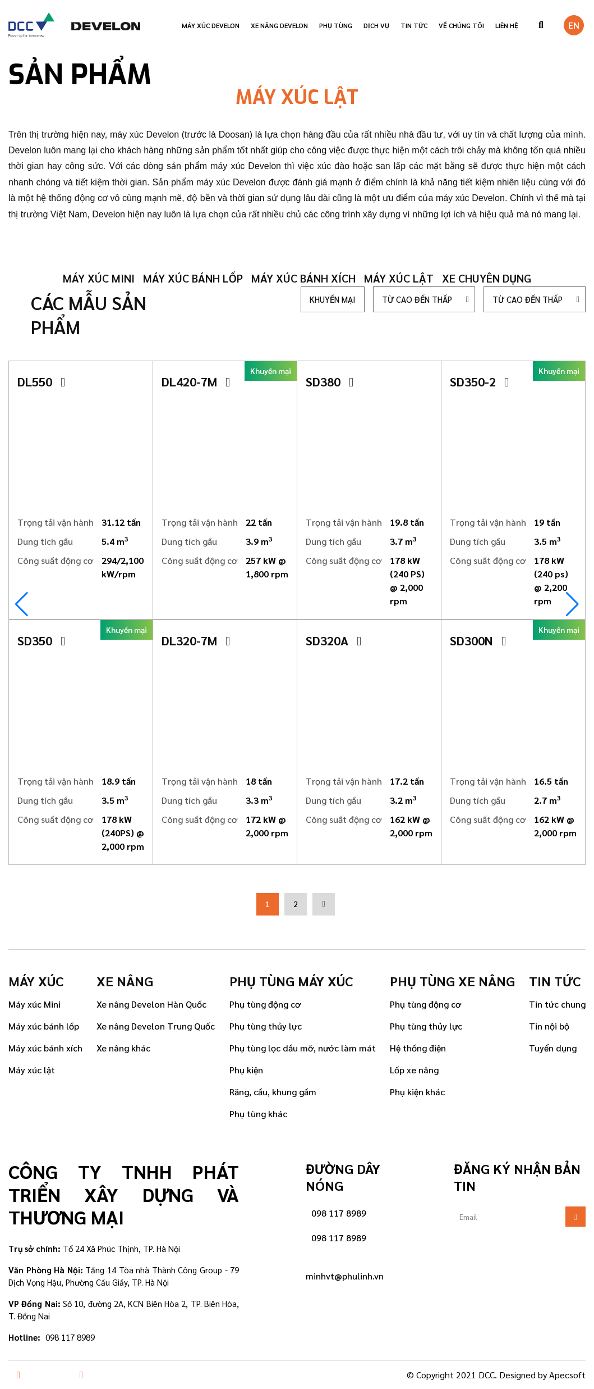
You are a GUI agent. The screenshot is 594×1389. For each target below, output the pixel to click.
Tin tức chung (557, 1004)
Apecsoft (567, 1375)
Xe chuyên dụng (486, 278)
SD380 (329, 381)
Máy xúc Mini (34, 1004)
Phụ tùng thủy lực (265, 1026)
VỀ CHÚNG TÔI (461, 25)
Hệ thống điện (418, 1048)
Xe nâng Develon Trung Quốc (155, 1026)
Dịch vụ (376, 25)
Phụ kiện (246, 1070)
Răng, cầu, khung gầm (272, 1091)
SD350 (41, 640)
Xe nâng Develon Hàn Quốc (151, 1004)
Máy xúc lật (399, 278)
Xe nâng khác (123, 1048)
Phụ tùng (335, 25)
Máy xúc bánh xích (303, 278)
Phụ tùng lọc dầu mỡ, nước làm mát (302, 1048)
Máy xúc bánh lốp (193, 278)
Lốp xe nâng (414, 1070)
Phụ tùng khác (258, 1113)
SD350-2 (479, 381)
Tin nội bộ (549, 1026)
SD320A (333, 640)
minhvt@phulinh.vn (345, 1276)
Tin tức (413, 25)
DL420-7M (196, 381)
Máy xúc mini (99, 278)
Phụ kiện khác (417, 1091)
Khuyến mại (333, 299)
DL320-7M (196, 640)
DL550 (41, 381)
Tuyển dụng (553, 1048)
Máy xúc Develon (211, 25)
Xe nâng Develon (279, 25)
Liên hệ (506, 25)
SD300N (478, 640)
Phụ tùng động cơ (265, 1004)
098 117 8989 (338, 1213)
